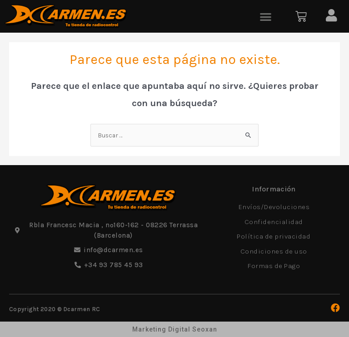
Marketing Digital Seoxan (174, 329)
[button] (265, 16)
